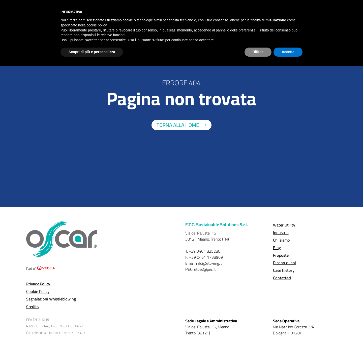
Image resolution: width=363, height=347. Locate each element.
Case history (283, 270)
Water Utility (284, 225)
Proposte (281, 255)
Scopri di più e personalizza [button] (92, 52)
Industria (281, 232)
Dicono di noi (284, 262)
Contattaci (282, 278)
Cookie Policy (37, 291)
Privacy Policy (38, 284)
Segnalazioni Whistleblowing (51, 299)
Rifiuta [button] (258, 52)
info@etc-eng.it (209, 263)
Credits (32, 306)
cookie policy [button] (97, 25)
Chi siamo (281, 240)
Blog (277, 247)
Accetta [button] (288, 52)
